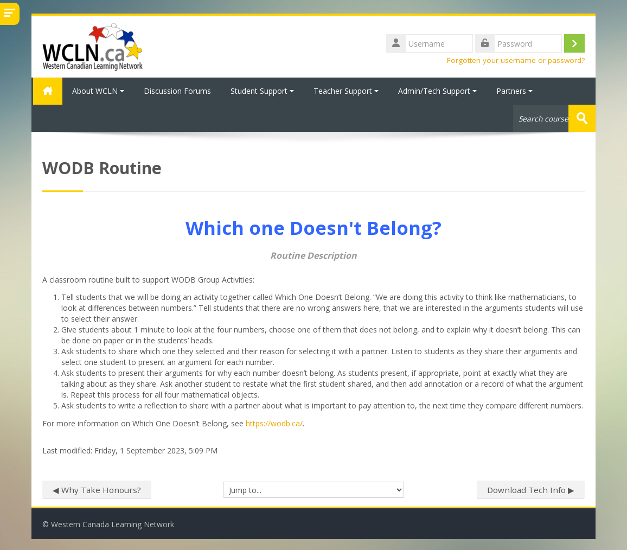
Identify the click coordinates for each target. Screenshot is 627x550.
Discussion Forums (177, 91)
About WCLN (98, 91)
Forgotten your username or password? (516, 60)
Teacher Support (346, 91)
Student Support (262, 91)
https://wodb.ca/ (274, 423)
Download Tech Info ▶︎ (530, 489)
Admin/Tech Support (437, 91)
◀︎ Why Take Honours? (97, 489)
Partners (514, 91)
